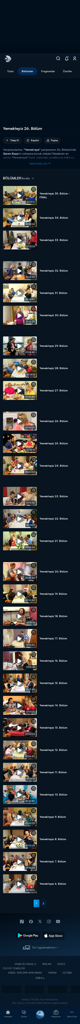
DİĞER (39, 978)
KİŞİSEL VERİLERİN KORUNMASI (25, 972)
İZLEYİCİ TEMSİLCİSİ (14, 968)
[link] (7, 58)
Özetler (67, 71)
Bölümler (27, 71)
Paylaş (52, 140)
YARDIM (52, 972)
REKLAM (46, 964)
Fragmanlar (48, 71)
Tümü (10, 71)
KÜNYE (61, 964)
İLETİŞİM (67, 972)
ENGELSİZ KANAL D (25, 964)
